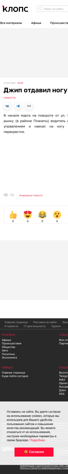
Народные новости (32, 195)
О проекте (11, 326)
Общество (8, 347)
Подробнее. (38, 440)
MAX (62, 379)
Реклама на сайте (45, 322)
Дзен (62, 390)
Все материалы (11, 23)
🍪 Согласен (34, 452)
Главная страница (16, 322)
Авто (5, 350)
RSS (62, 393)
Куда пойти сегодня (15, 376)
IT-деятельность (35, 326)
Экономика (9, 357)
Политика (8, 354)
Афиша (36, 23)
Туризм (56, 326)
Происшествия (11, 343)
